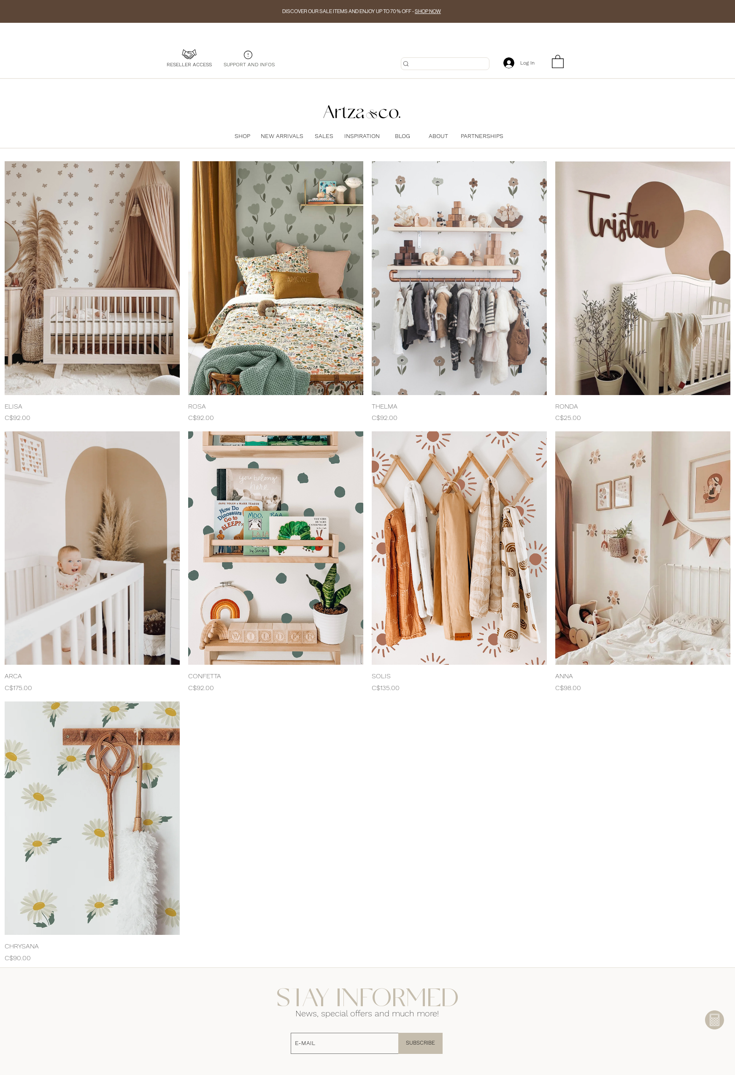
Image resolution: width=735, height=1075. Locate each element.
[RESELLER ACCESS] (189, 64)
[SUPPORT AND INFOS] (249, 64)
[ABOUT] (438, 135)
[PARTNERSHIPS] (482, 135)
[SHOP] (242, 135)
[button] (558, 61)
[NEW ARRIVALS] (284, 135)
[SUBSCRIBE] (420, 1043)
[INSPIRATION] (362, 135)
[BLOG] (403, 135)
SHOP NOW (428, 11)
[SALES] (324, 135)
